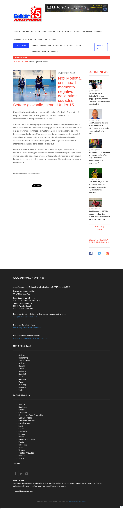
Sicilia (21, 447)
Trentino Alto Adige (26, 453)
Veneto (21, 458)
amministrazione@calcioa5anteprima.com (30, 338)
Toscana (22, 450)
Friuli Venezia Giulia (27, 420)
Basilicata (23, 407)
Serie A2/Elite (59, 45)
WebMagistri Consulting (77, 501)
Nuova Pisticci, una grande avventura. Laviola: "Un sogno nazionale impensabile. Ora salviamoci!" (99, 157)
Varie (47, 39)
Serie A (17, 31)
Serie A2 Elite (40, 31)
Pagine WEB (100, 47)
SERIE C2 (77, 31)
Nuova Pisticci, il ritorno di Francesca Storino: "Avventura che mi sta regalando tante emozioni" (98, 187)
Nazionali (38, 39)
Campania (23, 412)
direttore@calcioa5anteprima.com (27, 327)
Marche (22, 434)
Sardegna (23, 445)
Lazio (21, 426)
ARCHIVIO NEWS (99, 228)
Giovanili (98, 31)
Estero (17, 39)
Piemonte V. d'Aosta (27, 439)
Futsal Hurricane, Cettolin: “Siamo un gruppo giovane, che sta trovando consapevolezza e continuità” (99, 98)
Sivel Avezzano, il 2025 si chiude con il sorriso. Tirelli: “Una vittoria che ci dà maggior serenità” (99, 215)
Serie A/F (36, 51)
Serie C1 (68, 31)
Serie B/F (45, 51)
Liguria (21, 429)
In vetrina (27, 39)
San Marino (27, 31)
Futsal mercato (25, 423)
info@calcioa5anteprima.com (25, 317)
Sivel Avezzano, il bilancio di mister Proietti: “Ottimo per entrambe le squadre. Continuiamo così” (99, 128)
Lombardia (23, 431)
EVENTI (55, 39)
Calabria (22, 410)
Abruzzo (22, 404)
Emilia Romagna (25, 418)
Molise (21, 437)
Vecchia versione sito (24, 491)
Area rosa (87, 31)
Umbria (22, 456)
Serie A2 (51, 31)
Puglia (21, 442)
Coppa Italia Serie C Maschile (31, 415)
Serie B (60, 31)
